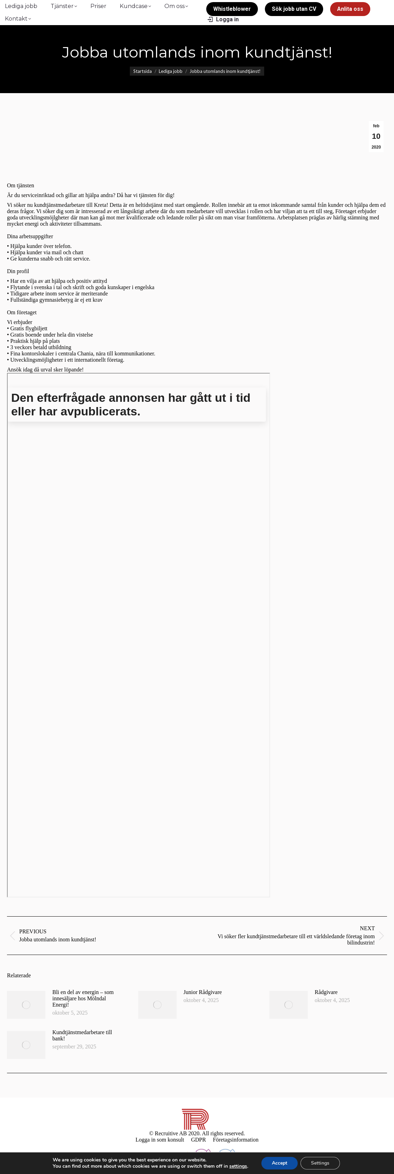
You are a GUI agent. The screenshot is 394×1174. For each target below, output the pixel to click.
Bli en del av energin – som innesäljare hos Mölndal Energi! (83, 998)
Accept (279, 1163)
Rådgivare (326, 992)
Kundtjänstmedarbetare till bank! (82, 1035)
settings (238, 1166)
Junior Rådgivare (203, 992)
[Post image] (26, 1005)
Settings (320, 1163)
